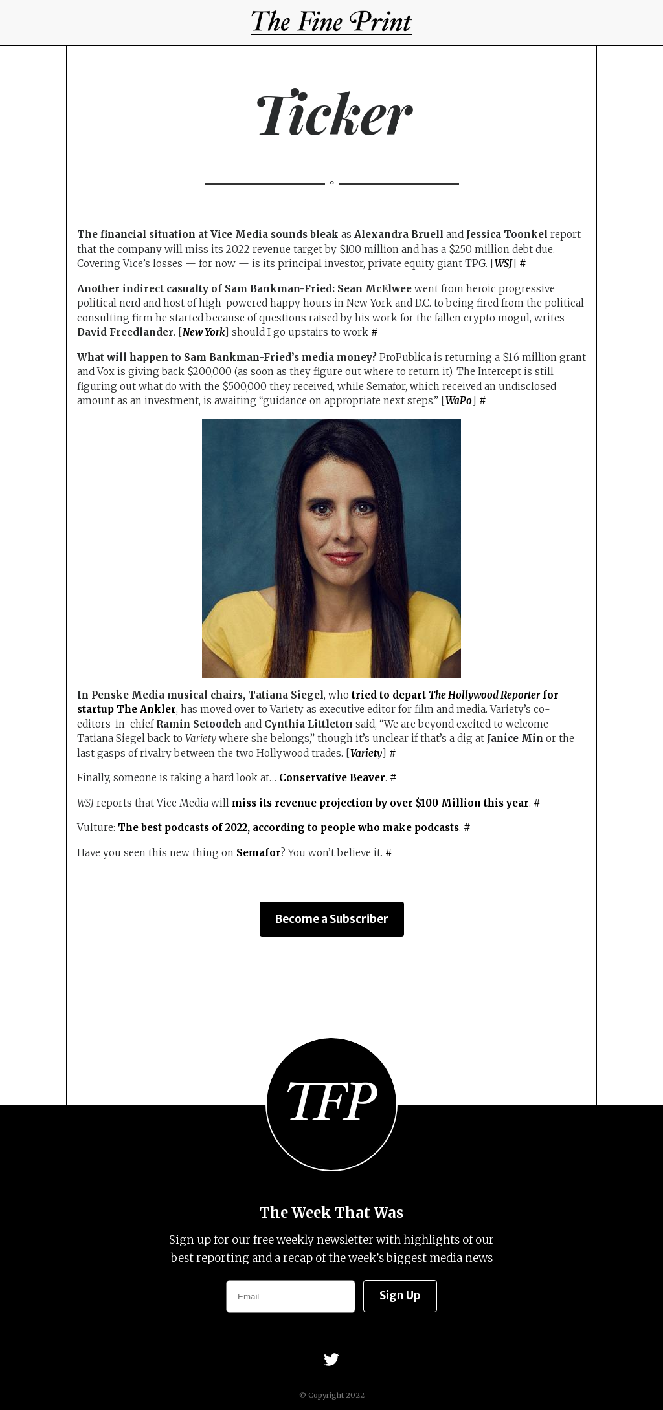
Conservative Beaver (332, 778)
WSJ (503, 263)
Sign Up (400, 1295)
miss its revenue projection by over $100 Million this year (380, 803)
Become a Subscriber (331, 919)
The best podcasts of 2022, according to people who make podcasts (288, 827)
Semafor (258, 853)
